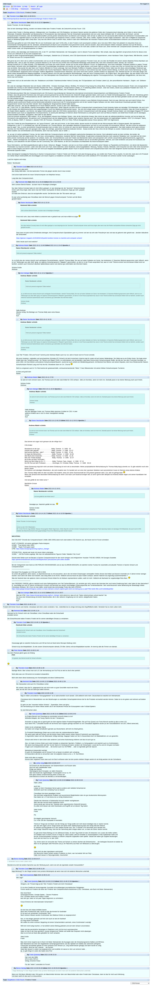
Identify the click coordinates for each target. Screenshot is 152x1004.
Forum (6, 6)
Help (24, 6)
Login (40, 6)
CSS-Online (16, 6)
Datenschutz (35, 9)
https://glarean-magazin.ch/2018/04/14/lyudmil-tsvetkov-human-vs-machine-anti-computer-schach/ (49, 238)
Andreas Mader (23, 245)
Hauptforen (11, 12)
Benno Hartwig (19, 859)
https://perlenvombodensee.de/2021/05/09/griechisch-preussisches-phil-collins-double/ (41, 559)
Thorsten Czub (15, 16)
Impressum (24, 9)
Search (32, 6)
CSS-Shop (13, 9)
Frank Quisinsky (37, 714)
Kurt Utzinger (25, 273)
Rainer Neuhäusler (20, 22)
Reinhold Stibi (23, 182)
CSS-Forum (20, 12)
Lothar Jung (40, 763)
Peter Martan (18, 650)
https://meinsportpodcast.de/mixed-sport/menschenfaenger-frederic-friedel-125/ (29, 19)
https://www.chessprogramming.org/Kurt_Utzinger (32, 549)
